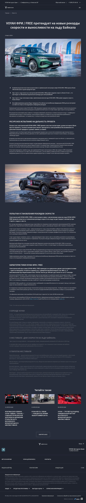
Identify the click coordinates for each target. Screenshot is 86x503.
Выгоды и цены (37, 488)
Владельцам (59, 468)
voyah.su (36, 299)
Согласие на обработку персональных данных (69, 496)
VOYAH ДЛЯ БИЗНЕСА (29, 459)
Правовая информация (48, 496)
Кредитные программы (20, 488)
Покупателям (33, 468)
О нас (82, 468)
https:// (32, 299)
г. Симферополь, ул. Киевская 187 (29, 2)
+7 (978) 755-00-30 (73, 451)
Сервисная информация (54, 488)
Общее (7, 488)
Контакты (48, 459)
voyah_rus (61, 299)
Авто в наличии (7, 459)
